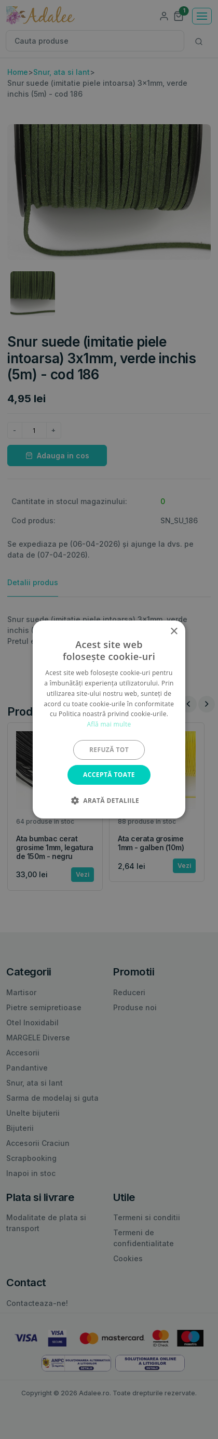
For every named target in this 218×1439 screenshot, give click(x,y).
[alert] (109, 719)
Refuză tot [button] (109, 749)
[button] (109, 800)
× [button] (174, 632)
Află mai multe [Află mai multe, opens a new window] (109, 724)
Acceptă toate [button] (109, 774)
